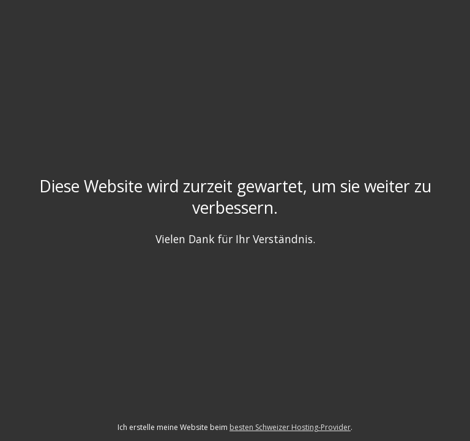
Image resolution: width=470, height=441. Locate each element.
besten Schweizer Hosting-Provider (290, 427)
